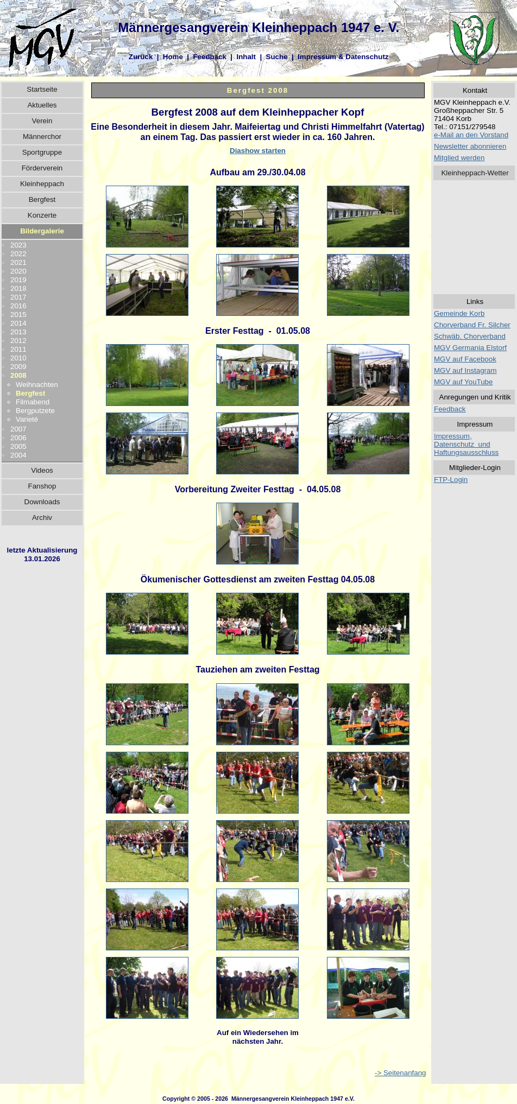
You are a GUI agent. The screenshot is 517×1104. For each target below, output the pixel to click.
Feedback (209, 57)
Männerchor (42, 136)
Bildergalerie (42, 231)
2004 (18, 455)
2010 (18, 358)
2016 (18, 306)
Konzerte (42, 215)
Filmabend (32, 402)
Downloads (42, 502)
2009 (18, 367)
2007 (18, 429)
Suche (277, 57)
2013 (18, 332)
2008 (18, 375)
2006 (18, 438)
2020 (18, 271)
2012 (18, 341)
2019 (18, 280)
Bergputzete (35, 411)
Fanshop (42, 486)
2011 (18, 349)
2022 (18, 254)
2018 (18, 288)
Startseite (42, 89)
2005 (18, 446)
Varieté (27, 419)
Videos (42, 470)
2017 (18, 297)
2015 (18, 314)
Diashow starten (258, 151)
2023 (18, 245)
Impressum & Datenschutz (343, 57)
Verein (42, 121)
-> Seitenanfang (400, 1073)
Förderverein (42, 168)
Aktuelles (41, 105)
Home (173, 57)
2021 (18, 262)
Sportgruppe (42, 152)
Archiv (42, 517)
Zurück (141, 57)
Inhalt (246, 57)
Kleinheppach (42, 184)
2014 (18, 323)
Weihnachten (37, 384)
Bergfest (42, 199)
